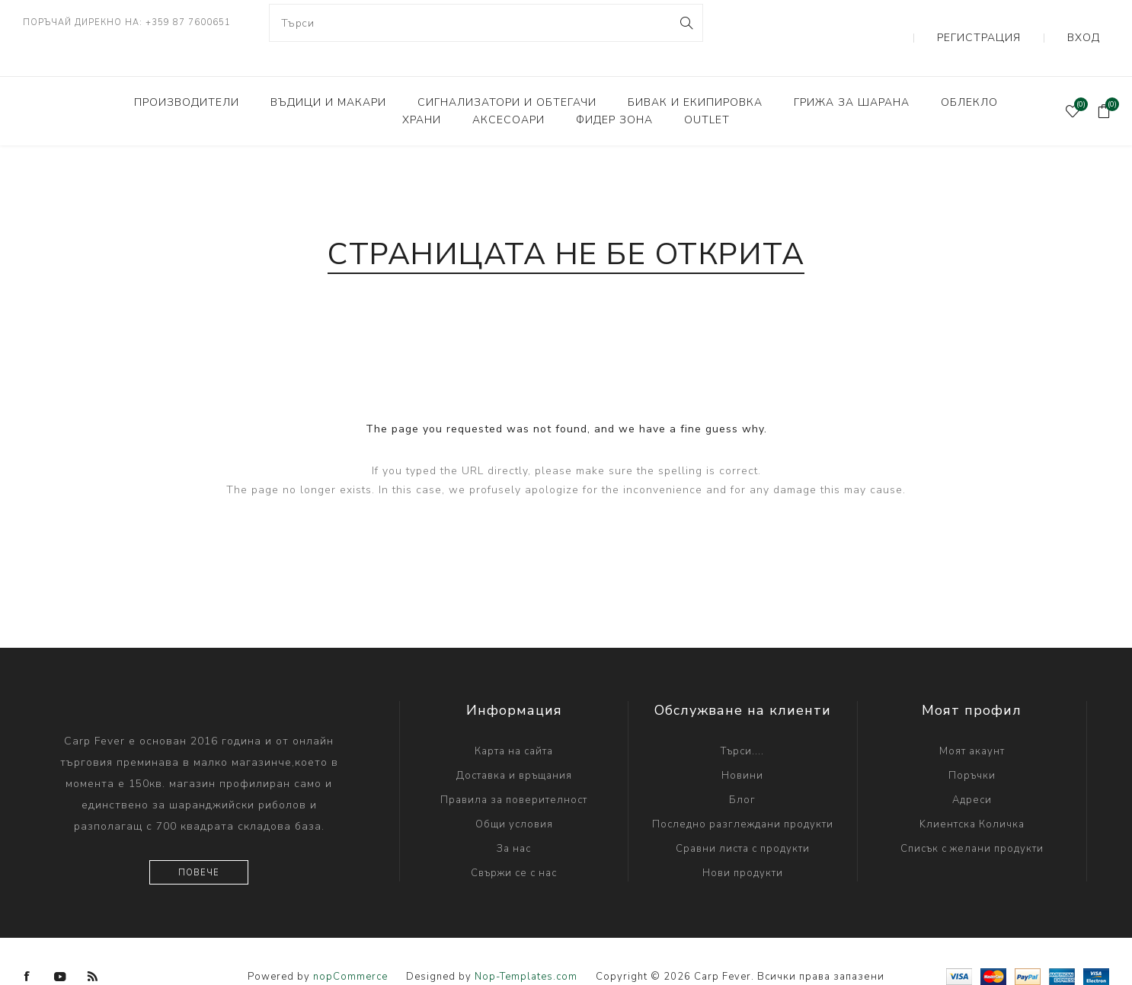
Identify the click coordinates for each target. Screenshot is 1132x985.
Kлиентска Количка (972, 794)
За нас (514, 818)
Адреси (972, 769)
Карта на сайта (514, 721)
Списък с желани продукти (972, 818)
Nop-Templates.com (526, 946)
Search (685, 23)
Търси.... (742, 721)
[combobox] (486, 23)
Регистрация (1014, 23)
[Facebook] (27, 946)
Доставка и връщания (514, 745)
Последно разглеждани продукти (742, 794)
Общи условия (514, 794)
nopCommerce (350, 946)
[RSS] (93, 946)
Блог (742, 769)
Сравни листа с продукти (743, 818)
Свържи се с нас (514, 843)
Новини (742, 745)
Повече (198, 842)
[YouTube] (60, 946)
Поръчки (972, 745)
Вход (1094, 23)
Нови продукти (742, 843)
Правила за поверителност (513, 769)
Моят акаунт (972, 721)
